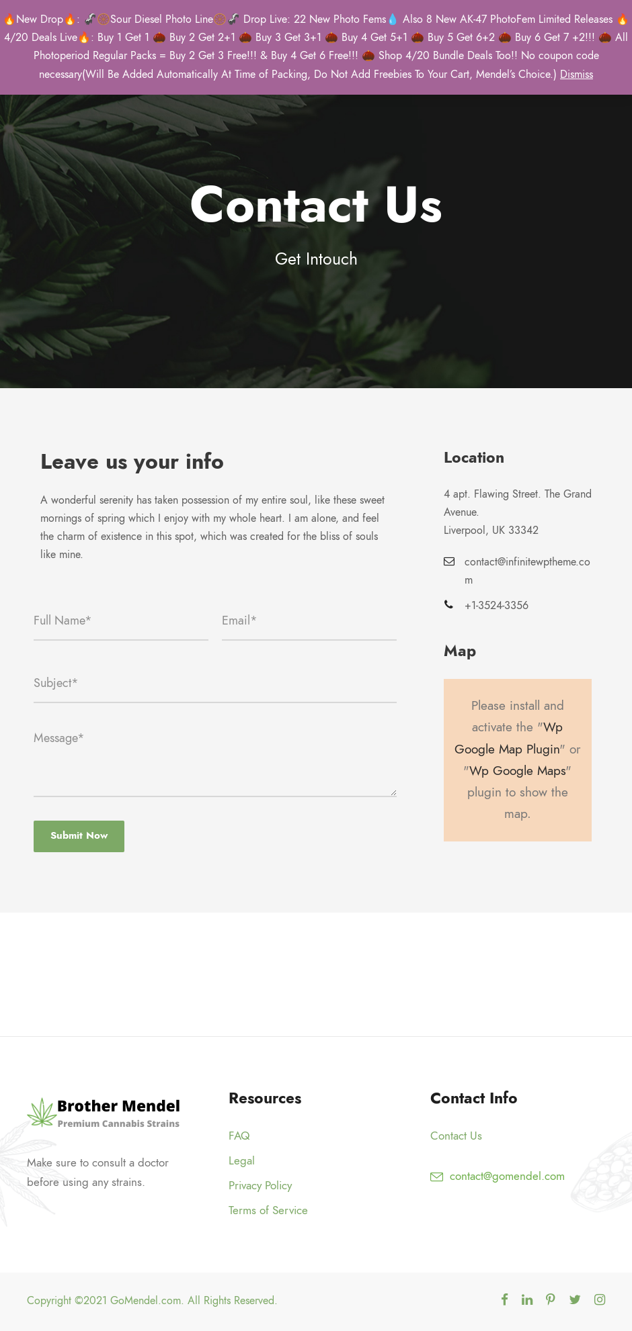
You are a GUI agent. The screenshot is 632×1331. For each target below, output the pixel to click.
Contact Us (456, 1136)
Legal (242, 1160)
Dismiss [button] (576, 74)
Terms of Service (268, 1210)
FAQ (239, 1136)
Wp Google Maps (517, 771)
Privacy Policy (260, 1185)
